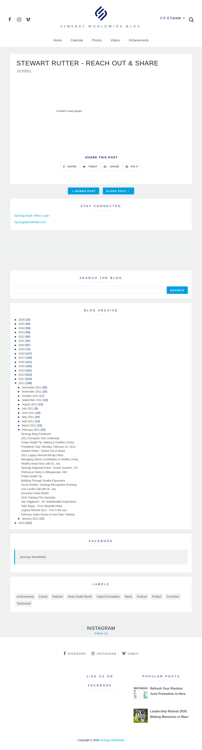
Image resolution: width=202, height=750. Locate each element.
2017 (22, 358)
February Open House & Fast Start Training (47, 514)
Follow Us (101, 633)
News (128, 597)
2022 (22, 337)
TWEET (90, 167)
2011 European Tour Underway (40, 438)
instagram (103, 654)
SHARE (70, 167)
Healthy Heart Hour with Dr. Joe (40, 464)
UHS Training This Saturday (38, 497)
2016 (22, 362)
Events (43, 597)
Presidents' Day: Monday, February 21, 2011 (48, 447)
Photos (97, 40)
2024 (22, 328)
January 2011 (30, 519)
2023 (22, 332)
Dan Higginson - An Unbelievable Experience (48, 502)
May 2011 (28, 417)
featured (57, 597)
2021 (22, 341)
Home (57, 40)
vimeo (130, 654)
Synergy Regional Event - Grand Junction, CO (49, 468)
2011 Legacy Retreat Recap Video (42, 455)
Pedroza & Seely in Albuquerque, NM (44, 472)
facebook (75, 654)
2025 (22, 324)
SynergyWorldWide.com (30, 222)
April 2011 (28, 421)
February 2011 (31, 430)
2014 (22, 370)
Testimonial (24, 603)
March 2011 (29, 425)
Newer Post (84, 191)
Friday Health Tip (31, 476)
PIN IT (132, 167)
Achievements (139, 40)
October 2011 (30, 396)
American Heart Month (35, 493)
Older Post (118, 191)
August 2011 (30, 404)
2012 (22, 379)
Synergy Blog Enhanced (36, 434)
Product (157, 597)
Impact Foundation (108, 597)
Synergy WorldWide (33, 557)
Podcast (142, 597)
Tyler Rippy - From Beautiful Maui (41, 506)
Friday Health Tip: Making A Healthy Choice (47, 442)
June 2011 (29, 413)
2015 (22, 366)
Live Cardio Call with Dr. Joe (38, 489)
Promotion (173, 597)
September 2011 (32, 400)
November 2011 (32, 392)
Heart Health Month (80, 597)
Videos (115, 40)
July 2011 (28, 408)
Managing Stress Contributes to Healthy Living (49, 459)
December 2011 (32, 387)
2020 (22, 345)
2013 (22, 375)
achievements (25, 597)
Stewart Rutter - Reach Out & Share (43, 451)
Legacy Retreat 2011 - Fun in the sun (44, 510)
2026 (22, 320)
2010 (22, 523)
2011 (22, 383)
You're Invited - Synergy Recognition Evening (48, 485)
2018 (22, 354)
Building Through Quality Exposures (43, 481)
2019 (22, 349)
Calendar (76, 40)
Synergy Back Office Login (31, 216)
